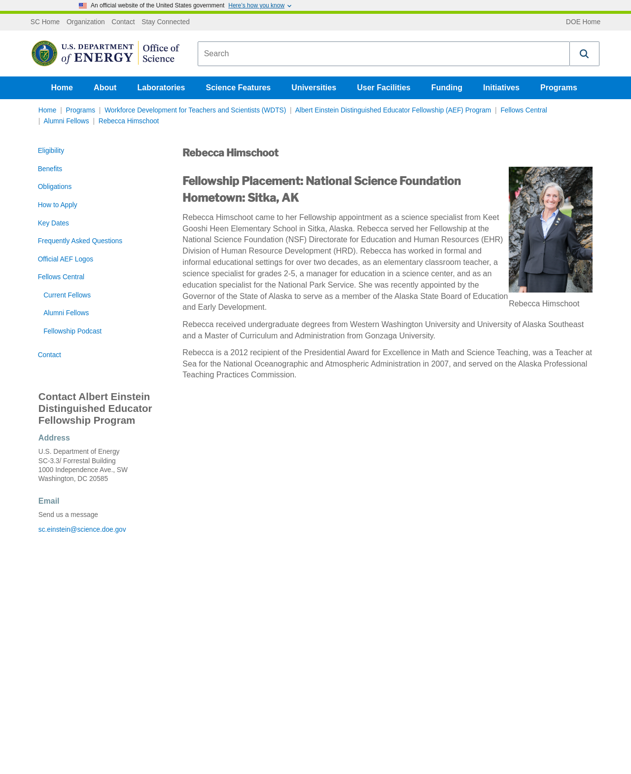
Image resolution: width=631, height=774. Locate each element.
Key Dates (53, 223)
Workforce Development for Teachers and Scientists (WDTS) (195, 110)
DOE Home (583, 22)
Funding (446, 87)
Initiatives (501, 87)
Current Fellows (67, 295)
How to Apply (57, 205)
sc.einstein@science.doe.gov (82, 529)
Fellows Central (523, 110)
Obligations (55, 186)
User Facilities (384, 87)
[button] (584, 53)
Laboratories (161, 87)
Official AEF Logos (65, 259)
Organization (86, 22)
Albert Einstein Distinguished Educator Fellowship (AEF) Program (393, 110)
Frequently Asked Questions (80, 241)
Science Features (238, 87)
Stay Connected (165, 22)
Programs (558, 87)
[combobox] (383, 54)
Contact (123, 22)
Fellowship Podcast (72, 331)
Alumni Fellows (66, 121)
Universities (313, 87)
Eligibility (51, 150)
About (105, 87)
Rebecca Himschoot (129, 121)
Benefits (50, 169)
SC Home (45, 22)
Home (62, 87)
